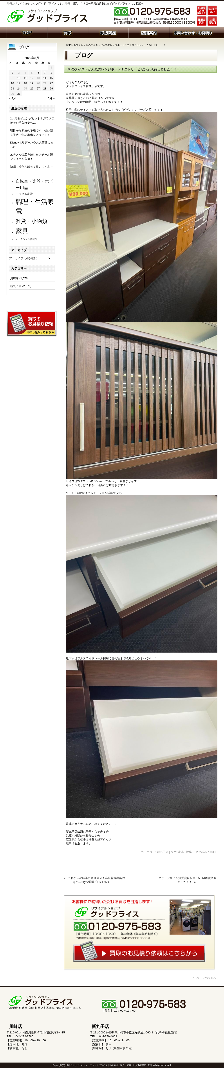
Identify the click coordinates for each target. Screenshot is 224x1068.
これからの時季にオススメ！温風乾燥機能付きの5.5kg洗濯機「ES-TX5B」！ (96, 880)
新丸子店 (78, 45)
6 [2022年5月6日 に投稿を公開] (38, 72)
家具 (181, 852)
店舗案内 (148, 32)
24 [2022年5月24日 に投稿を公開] (18, 88)
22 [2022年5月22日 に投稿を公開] (51, 83)
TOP (68, 45)
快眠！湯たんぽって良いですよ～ (31, 166)
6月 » (51, 98)
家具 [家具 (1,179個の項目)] (22, 231)
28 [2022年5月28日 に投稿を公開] (44, 88)
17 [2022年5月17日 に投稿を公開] (18, 83)
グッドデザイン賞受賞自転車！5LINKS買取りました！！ (187, 880)
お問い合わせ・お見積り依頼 (193, 32)
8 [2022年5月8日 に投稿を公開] (51, 72)
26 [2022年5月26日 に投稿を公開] (31, 88)
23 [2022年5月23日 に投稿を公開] (12, 88)
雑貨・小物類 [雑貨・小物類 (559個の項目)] (31, 221)
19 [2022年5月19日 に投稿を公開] (31, 83)
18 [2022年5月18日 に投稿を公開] (25, 83)
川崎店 (14, 278)
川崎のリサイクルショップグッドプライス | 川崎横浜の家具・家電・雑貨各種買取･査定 (109, 1065)
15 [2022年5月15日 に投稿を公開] (51, 78)
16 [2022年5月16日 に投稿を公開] (12, 83)
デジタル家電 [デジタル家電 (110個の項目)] (24, 194)
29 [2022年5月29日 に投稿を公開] (51, 88)
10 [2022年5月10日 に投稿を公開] (18, 78)
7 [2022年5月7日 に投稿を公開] (44, 72)
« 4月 (12, 98)
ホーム (27, 32)
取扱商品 (108, 32)
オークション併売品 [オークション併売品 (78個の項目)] (26, 239)
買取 (67, 32)
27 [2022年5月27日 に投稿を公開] (38, 88)
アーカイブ (16, 258)
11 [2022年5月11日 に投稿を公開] (25, 78)
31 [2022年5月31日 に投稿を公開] (18, 93)
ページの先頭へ (206, 978)
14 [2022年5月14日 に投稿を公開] (44, 78)
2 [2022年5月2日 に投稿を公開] (12, 72)
